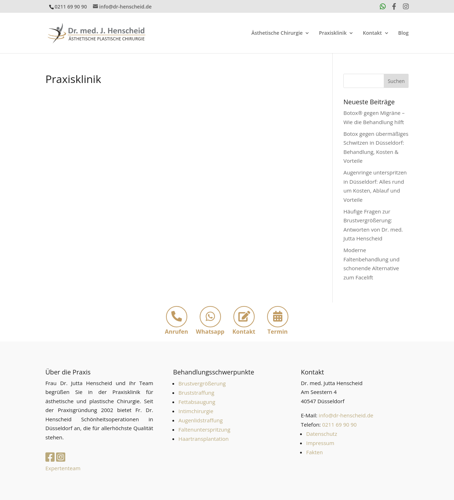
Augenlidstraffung (200, 420)
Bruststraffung (196, 392)
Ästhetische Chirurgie (277, 33)
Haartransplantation (203, 438)
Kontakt (372, 33)
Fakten (314, 452)
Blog (403, 33)
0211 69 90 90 (71, 6)
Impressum (320, 442)
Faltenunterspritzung (204, 429)
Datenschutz (321, 433)
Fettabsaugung (196, 401)
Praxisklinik (333, 33)
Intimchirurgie (195, 411)
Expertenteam (63, 468)
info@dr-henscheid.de (346, 415)
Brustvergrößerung (202, 383)
